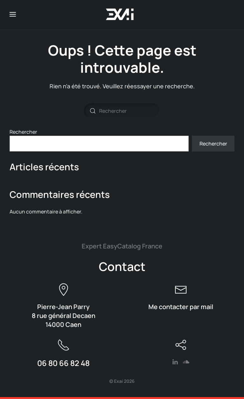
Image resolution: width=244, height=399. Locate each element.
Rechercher (23, 131)
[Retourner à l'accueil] (122, 14)
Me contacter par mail (180, 306)
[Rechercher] (122, 110)
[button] (13, 14)
